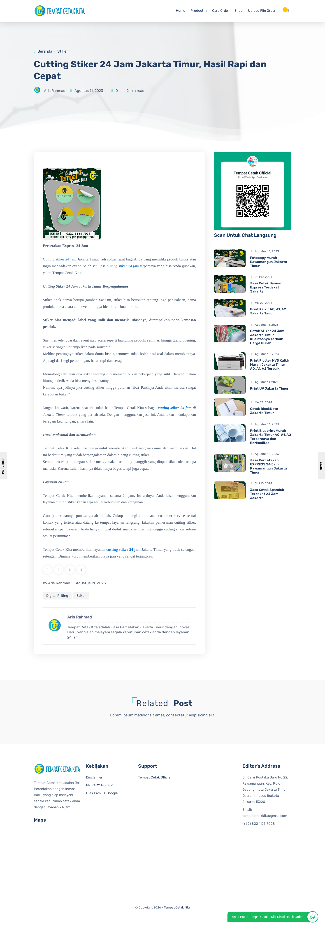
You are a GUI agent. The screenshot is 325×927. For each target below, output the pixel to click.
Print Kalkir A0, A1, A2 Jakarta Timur (268, 311)
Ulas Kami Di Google (102, 794)
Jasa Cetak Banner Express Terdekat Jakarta (266, 287)
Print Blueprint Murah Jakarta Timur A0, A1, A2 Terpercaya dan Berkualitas (270, 437)
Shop (238, 11)
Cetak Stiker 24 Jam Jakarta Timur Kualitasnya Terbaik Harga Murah (267, 337)
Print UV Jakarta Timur (269, 389)
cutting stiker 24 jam (123, 266)
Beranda (44, 51)
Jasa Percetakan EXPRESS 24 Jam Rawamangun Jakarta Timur (268, 466)
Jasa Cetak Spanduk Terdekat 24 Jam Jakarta (267, 494)
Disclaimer (94, 779)
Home (180, 11)
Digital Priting (57, 596)
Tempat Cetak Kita (177, 909)
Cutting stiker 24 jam (59, 260)
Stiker (62, 51)
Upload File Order (262, 11)
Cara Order (220, 11)
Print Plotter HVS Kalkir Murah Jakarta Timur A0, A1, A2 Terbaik (269, 365)
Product (196, 11)
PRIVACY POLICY (99, 787)
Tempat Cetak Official (154, 779)
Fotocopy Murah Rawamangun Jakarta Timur (268, 262)
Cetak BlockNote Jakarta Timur (264, 411)
